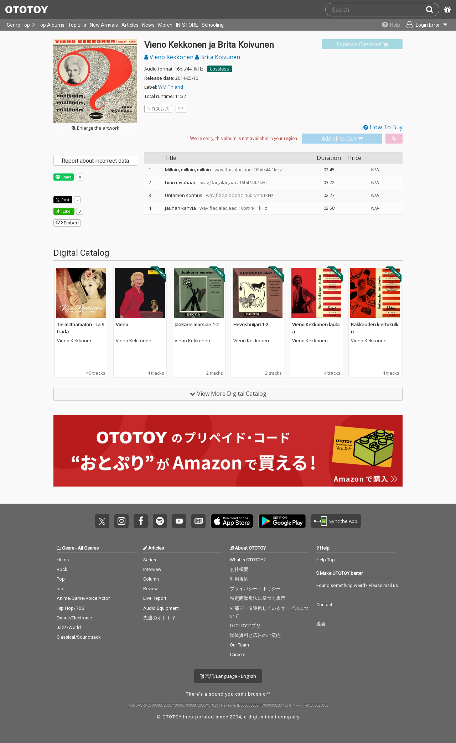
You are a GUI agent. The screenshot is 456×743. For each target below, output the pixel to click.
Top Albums (50, 25)
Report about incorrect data (95, 160)
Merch (165, 25)
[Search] (432, 9)
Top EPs (77, 25)
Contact (324, 604)
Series (149, 559)
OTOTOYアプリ (245, 625)
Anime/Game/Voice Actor (83, 598)
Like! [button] (67, 211)
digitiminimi (262, 716)
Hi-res (63, 559)
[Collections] (389, 25)
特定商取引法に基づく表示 (257, 598)
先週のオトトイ (159, 617)
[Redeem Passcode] (446, 10)
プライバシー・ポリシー (255, 588)
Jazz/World (69, 627)
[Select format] (244, 139)
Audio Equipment (161, 608)
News (148, 25)
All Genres (88, 548)
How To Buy (383, 127)
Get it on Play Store (282, 521)
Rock (62, 569)
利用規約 (239, 579)
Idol (60, 588)
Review (150, 588)
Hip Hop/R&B (70, 608)
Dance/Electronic (74, 617)
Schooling (213, 25)
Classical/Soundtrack (79, 637)
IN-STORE (187, 25)
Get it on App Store (232, 521)
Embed (67, 222)
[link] (362, 44)
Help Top (325, 559)
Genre (68, 548)
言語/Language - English (228, 676)
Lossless (219, 69)
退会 (321, 624)
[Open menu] (426, 25)
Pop (61, 579)
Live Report (154, 598)
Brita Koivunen (217, 57)
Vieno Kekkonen (169, 57)
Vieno (122, 324)
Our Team (239, 645)
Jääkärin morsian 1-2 (197, 324)
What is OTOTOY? (248, 559)
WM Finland (170, 87)
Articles (130, 25)
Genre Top (18, 25)
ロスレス (158, 108)
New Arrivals (104, 25)
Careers (237, 654)
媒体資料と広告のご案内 (255, 635)
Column (151, 579)
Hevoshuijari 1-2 (250, 324)
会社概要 (239, 569)
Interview (152, 569)
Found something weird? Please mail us (357, 585)
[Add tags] (181, 109)
